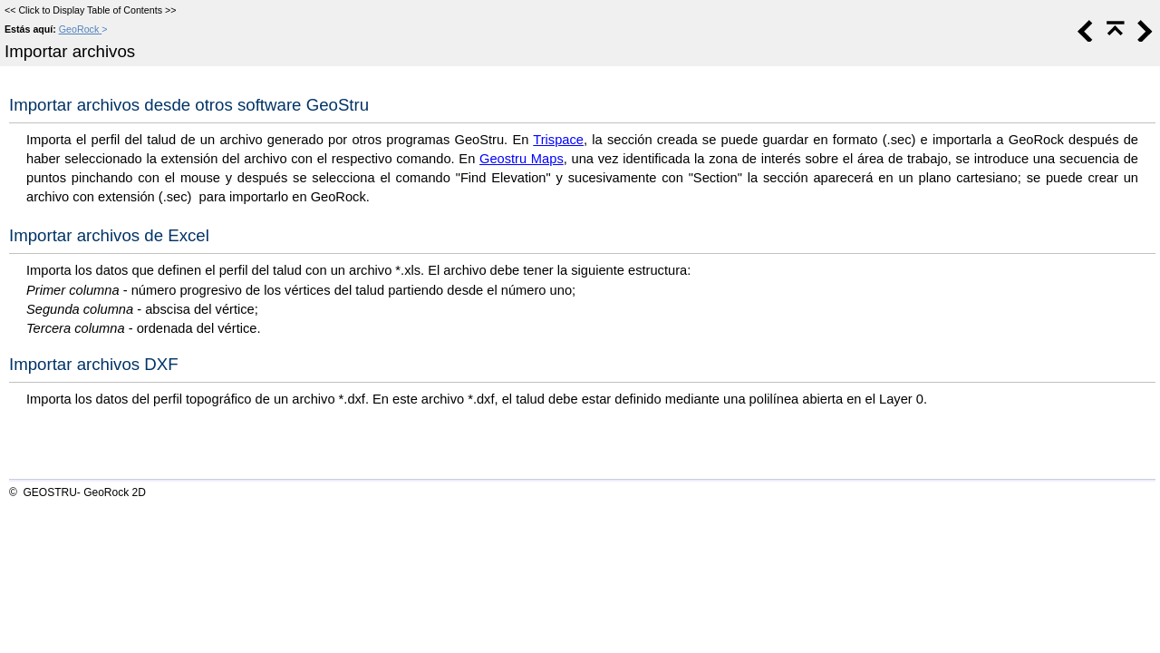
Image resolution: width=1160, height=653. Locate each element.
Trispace (558, 139)
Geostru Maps (521, 158)
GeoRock (79, 29)
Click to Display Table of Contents (90, 10)
